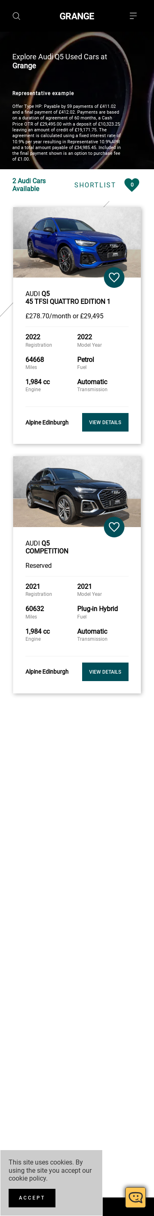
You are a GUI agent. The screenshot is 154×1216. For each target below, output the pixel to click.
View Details (105, 419)
